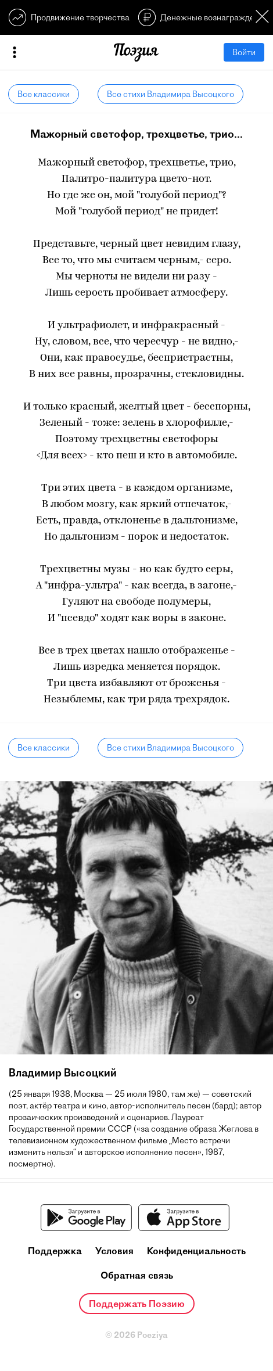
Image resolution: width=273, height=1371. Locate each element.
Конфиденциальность (196, 1251)
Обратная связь (136, 1275)
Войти (244, 52)
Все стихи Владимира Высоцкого (170, 94)
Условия (114, 1251)
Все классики (43, 94)
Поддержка (55, 1251)
